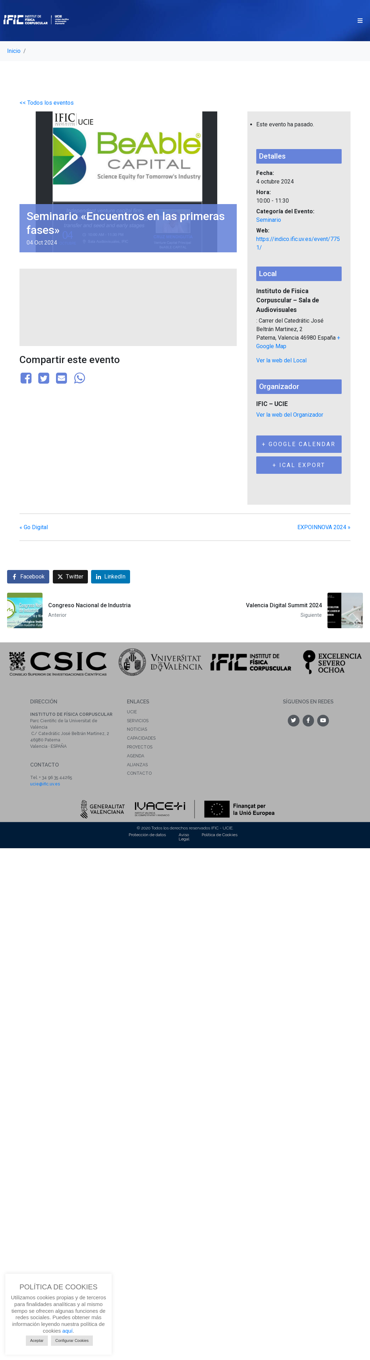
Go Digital (33, 527)
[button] (360, 20)
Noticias (137, 729)
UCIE (132, 711)
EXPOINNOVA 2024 (324, 527)
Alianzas (137, 764)
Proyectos (139, 747)
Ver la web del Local (281, 360)
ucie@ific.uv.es (45, 784)
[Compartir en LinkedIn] (110, 576)
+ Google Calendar (299, 444)
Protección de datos (147, 834)
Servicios (137, 720)
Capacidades (141, 738)
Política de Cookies (219, 834)
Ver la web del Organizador (289, 414)
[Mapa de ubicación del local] (128, 306)
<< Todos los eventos (46, 102)
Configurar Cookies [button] (72, 1340)
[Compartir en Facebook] (28, 576)
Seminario (268, 219)
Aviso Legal (184, 836)
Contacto (139, 773)
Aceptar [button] (37, 1340)
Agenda (135, 755)
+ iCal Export (299, 465)
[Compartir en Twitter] (70, 576)
